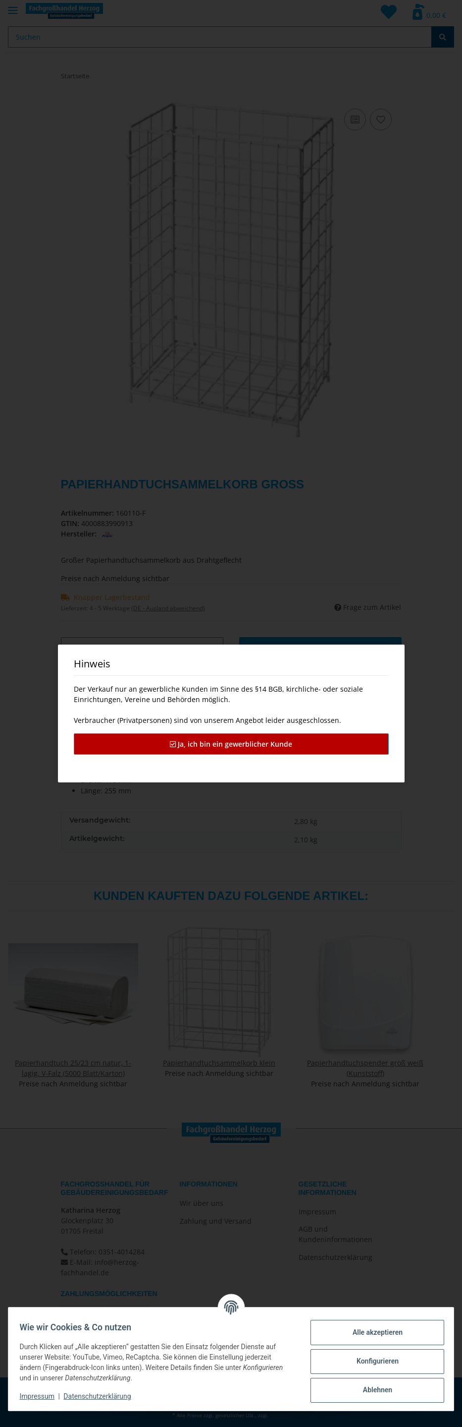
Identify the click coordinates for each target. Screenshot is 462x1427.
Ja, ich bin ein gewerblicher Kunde (231, 744)
